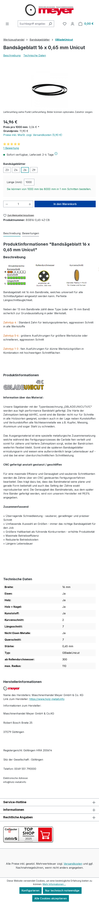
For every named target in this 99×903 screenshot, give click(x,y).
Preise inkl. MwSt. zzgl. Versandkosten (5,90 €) (32, 135)
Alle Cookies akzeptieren (50, 898)
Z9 (33, 170)
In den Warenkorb (65, 204)
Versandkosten (73, 863)
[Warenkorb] (86, 23)
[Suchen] (50, 23)
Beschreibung (12, 55)
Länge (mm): (14, 182)
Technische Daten (34, 55)
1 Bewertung (11, 148)
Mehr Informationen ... (54, 884)
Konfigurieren (30, 890)
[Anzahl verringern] (6, 204)
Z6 (24, 170)
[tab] (12, 233)
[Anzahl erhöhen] (29, 204)
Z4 (16, 170)
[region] (49, 89)
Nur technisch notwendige (62, 890)
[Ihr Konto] (72, 23)
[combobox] (32, 23)
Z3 (7, 170)
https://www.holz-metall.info (46, 699)
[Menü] (7, 23)
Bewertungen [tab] (30, 233)
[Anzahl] (18, 204)
